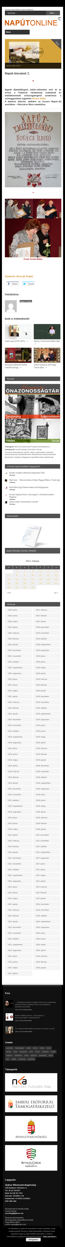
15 (17, 579)
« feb (9, 593)
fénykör (8, 1052)
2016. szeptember (43, 921)
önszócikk (31, 1059)
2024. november (14, 725)
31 (33, 587)
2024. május (13, 760)
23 (25, 583)
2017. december (42, 835)
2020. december (42, 627)
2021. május (13, 967)
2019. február (41, 754)
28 (9, 587)
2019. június (41, 731)
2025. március (13, 702)
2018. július (40, 794)
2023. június (13, 823)
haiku (15, 1052)
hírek (31, 1052)
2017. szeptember (43, 852)
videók (14, 1059)
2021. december (14, 927)
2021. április (13, 973)
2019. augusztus (42, 719)
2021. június (13, 962)
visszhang (21, 1059)
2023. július (12, 817)
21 (9, 583)
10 (33, 575)
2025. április (13, 696)
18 (40, 579)
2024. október (13, 731)
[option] (32, 537)
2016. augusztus (42, 927)
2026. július (12, 610)
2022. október (13, 869)
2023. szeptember (15, 806)
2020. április (41, 673)
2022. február (13, 916)
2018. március (41, 817)
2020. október (41, 639)
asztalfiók (9, 1048)
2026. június (13, 615)
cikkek (29, 1048)
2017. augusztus (42, 858)
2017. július (40, 864)
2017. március (41, 887)
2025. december (14, 650)
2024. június (13, 754)
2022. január (13, 921)
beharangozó (19, 1048)
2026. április (13, 627)
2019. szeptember (43, 714)
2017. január (41, 898)
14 (9, 579)
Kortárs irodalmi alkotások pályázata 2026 (27, 473)
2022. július (12, 887)
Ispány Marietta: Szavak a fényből (21, 550)
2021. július (12, 956)
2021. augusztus (14, 950)
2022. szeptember (15, 875)
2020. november (42, 633)
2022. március (13, 910)
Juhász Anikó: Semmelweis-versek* (23, 502)
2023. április (13, 835)
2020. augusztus (42, 650)
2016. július (40, 933)
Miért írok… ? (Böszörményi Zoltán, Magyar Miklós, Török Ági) (34, 480)
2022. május (13, 898)
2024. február (13, 777)
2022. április (13, 904)
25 (40, 583)
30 (25, 587)
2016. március (41, 956)
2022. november (14, 864)
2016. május (41, 944)
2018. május (41, 806)
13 (56, 575)
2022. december (14, 858)
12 (48, 575)
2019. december (42, 696)
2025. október (13, 662)
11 (40, 575)
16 (25, 579)
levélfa (53, 1052)
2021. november (14, 933)
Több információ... (50, 1236)
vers (7, 1059)
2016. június (41, 939)
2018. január (41, 829)
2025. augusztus (14, 673)
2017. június (40, 869)
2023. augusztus (14, 812)
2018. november (42, 771)
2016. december (42, 904)
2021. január (41, 621)
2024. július (12, 748)
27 (56, 583)
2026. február (13, 639)
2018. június (41, 800)
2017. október (41, 846)
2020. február (41, 685)
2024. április (13, 766)
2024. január (13, 783)
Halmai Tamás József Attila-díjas (47, 341)
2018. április (41, 812)
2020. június (41, 662)
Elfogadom (33, 1240)
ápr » (56, 593)
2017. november (42, 841)
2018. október (41, 777)
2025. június (13, 685)
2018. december (42, 766)
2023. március (13, 841)
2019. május (41, 737)
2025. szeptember (15, 667)
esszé (49, 1048)
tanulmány (42, 1055)
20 (56, 579)
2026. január (13, 644)
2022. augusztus (14, 881)
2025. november (14, 656)
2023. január (13, 852)
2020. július (40, 656)
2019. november (42, 702)
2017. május (41, 875)
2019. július (40, 725)
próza (26, 1055)
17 (33, 579)
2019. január (41, 760)
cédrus (35, 1048)
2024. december (14, 719)
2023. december (14, 789)
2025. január (13, 714)
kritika (37, 1052)
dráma (42, 1048)
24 (33, 583)
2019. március (41, 748)
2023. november (14, 794)
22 (17, 583)
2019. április (41, 742)
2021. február (41, 615)
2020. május (41, 667)
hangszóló (23, 1052)
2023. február (13, 846)
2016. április (41, 950)
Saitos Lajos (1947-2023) (15, 341)
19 (48, 579)
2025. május (13, 690)
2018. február (41, 823)
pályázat (34, 1055)
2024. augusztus (14, 742)
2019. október (41, 708)
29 (17, 587)
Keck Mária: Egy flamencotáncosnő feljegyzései (28, 487)
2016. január (41, 967)
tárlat (51, 1055)
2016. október (41, 916)
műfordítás (18, 1055)
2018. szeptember (43, 783)
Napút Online (25, 301)
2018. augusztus (42, 789)
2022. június (13, 892)
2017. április (41, 881)
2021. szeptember (15, 944)
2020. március (41, 679)
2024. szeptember (15, 737)
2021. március (41, 610)
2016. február (41, 962)
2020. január (41, 690)
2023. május (13, 829)
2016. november (42, 910)
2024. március (13, 771)
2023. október (13, 800)
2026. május (13, 621)
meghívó (9, 1055)
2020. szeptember (43, 644)
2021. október (13, 939)
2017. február (41, 892)
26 (48, 583)
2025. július (12, 679)
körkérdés (45, 1052)
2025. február (13, 708)
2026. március (13, 633)
